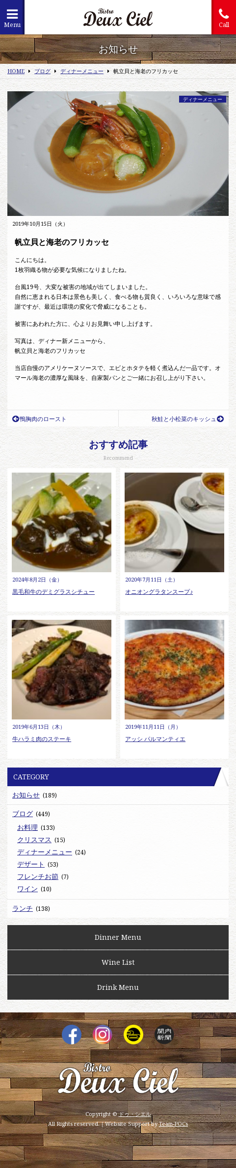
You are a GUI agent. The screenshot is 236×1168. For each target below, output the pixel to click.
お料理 (27, 827)
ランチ (22, 908)
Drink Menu (118, 987)
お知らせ (26, 794)
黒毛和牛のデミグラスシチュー (53, 591)
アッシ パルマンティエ (155, 739)
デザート (31, 864)
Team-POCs (173, 1123)
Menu (12, 18)
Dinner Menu (118, 937)
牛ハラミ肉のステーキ (41, 739)
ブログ (22, 813)
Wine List (118, 962)
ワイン (27, 888)
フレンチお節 (37, 876)
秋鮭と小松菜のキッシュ (188, 419)
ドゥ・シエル (135, 1113)
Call (223, 18)
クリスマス (34, 839)
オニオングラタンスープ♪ (159, 591)
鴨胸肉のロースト (39, 419)
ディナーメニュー (202, 99)
